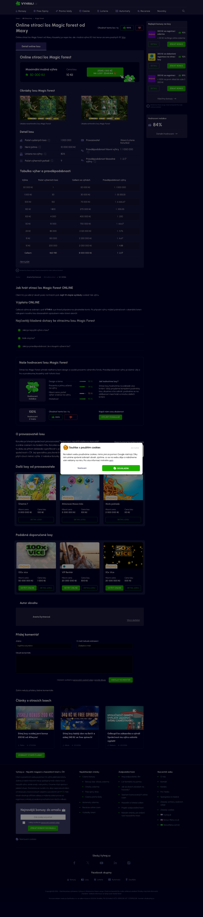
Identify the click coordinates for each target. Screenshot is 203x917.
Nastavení (82, 468)
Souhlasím (123, 468)
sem (111, 460)
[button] (135, 447)
